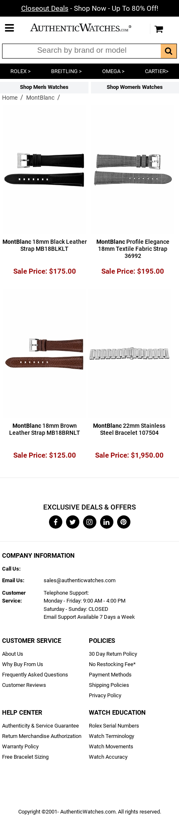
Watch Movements (111, 746)
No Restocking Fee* (112, 664)
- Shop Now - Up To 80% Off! (89, 8)
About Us (12, 654)
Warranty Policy (20, 746)
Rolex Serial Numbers (114, 726)
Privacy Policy (105, 695)
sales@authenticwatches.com (79, 580)
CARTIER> (157, 71)
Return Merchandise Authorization (41, 736)
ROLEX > (20, 71)
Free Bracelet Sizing (25, 757)
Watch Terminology (111, 736)
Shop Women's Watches (135, 87)
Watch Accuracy (108, 757)
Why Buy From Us (22, 664)
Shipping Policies (109, 685)
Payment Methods (110, 675)
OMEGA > (113, 71)
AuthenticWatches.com (87, 27)
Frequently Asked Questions (35, 675)
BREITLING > (66, 71)
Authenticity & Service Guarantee (40, 726)
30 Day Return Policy (113, 654)
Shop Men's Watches (44, 87)
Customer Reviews (24, 685)
